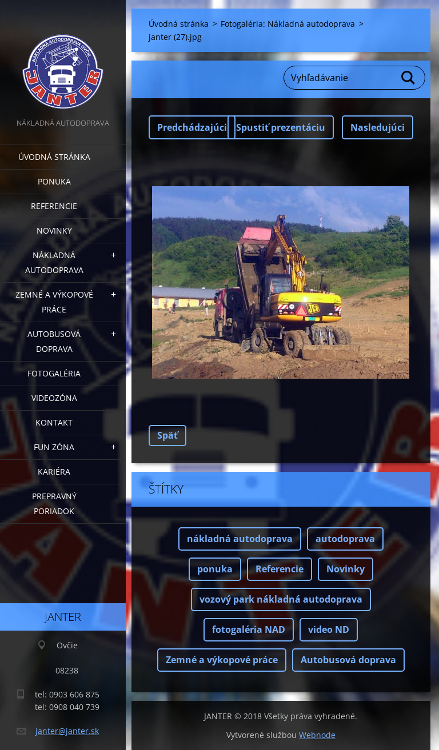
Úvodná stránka (54, 156)
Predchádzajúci (192, 127)
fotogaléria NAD (248, 629)
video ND (328, 629)
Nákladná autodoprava (54, 262)
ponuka (215, 569)
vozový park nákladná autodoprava (280, 599)
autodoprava (345, 538)
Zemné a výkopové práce (54, 302)
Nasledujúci (377, 127)
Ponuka (54, 181)
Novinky (54, 230)
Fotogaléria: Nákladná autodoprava (288, 23)
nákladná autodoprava (240, 538)
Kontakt (54, 422)
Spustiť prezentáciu (280, 127)
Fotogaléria (54, 373)
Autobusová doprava (54, 341)
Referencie (54, 205)
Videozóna (54, 397)
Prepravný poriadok (54, 503)
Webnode (317, 734)
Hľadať (408, 77)
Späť (167, 435)
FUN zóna (54, 447)
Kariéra (54, 471)
